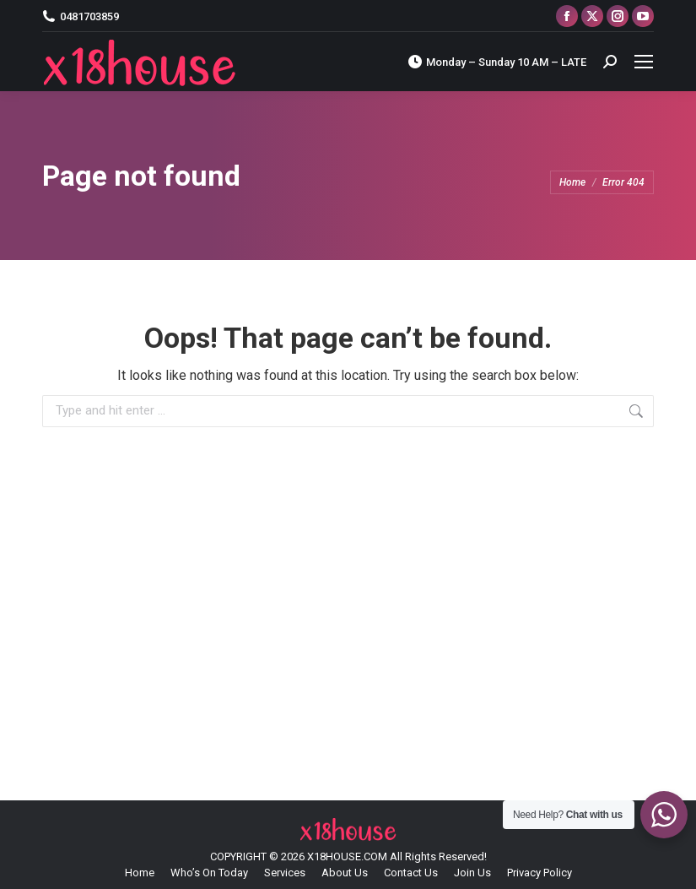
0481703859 (80, 16)
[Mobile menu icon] (644, 61)
